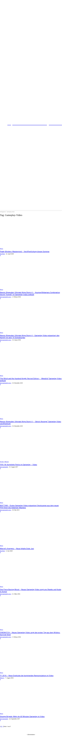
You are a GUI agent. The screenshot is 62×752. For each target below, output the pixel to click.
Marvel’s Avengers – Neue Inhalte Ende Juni (17, 549)
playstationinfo (4, 467)
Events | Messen (4, 461)
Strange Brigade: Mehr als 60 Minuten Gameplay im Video (22, 717)
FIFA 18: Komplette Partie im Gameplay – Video (18, 465)
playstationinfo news (5, 297)
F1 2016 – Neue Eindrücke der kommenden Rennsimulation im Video (26, 676)
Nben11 (2, 678)
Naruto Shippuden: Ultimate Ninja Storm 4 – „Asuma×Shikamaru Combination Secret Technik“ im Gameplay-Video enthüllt (30, 293)
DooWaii (2, 254)
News (1, 248)
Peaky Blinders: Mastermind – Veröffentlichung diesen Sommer (24, 252)
